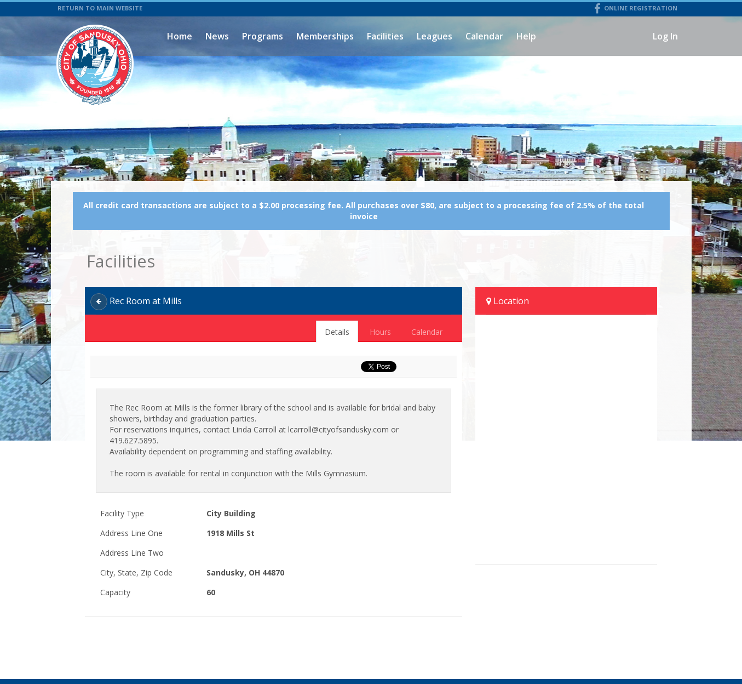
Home (179, 36)
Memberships (325, 36)
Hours (380, 332)
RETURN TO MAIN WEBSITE (99, 8)
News (217, 36)
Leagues (434, 36)
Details (337, 332)
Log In (665, 36)
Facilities (385, 36)
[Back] (98, 301)
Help (526, 36)
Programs (262, 36)
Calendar (484, 36)
